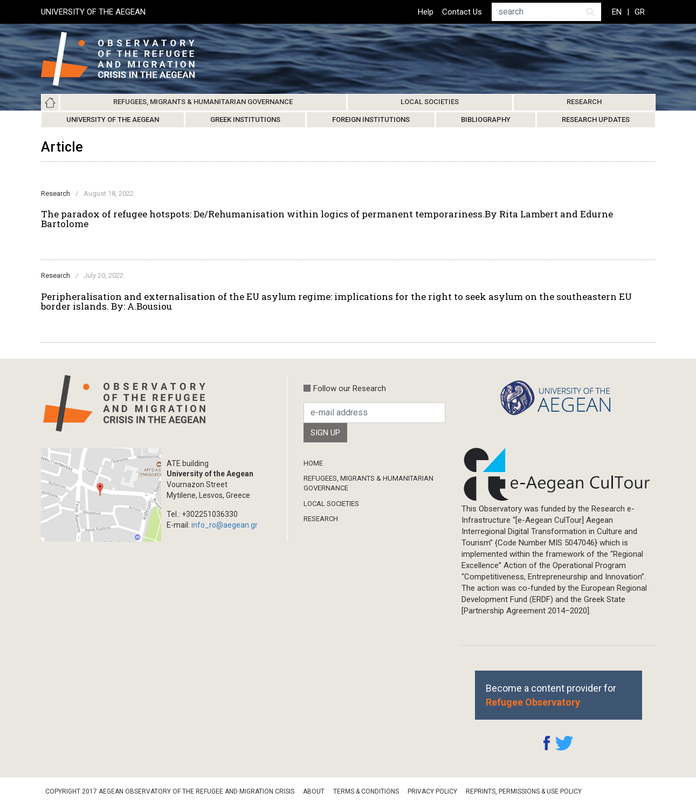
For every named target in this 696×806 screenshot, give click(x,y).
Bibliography (486, 119)
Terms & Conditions (366, 791)
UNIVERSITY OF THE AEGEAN (93, 12)
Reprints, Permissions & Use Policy (524, 791)
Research (584, 102)
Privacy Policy (432, 791)
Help (425, 12)
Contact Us (462, 12)
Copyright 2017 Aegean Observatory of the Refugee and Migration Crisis (169, 791)
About (314, 791)
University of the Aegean (112, 119)
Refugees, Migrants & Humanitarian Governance (203, 102)
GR (640, 12)
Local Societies (430, 102)
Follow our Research (349, 388)
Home (50, 102)
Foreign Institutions (371, 119)
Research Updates (596, 119)
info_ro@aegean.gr (224, 525)
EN (617, 12)
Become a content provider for (551, 694)
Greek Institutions (245, 119)
